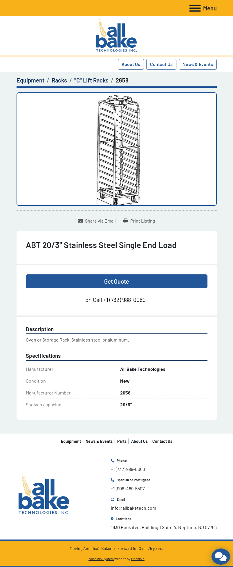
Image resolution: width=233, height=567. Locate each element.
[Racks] (59, 80)
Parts (122, 441)
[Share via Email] (97, 220)
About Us (131, 64)
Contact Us (161, 64)
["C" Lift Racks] (91, 80)
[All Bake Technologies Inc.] (44, 493)
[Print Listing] (139, 220)
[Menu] (195, 8)
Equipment (71, 441)
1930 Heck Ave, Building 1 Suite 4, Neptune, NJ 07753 (164, 527)
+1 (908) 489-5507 (128, 488)
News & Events (198, 64)
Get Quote (116, 281)
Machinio (138, 559)
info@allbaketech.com (133, 508)
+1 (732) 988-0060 (124, 299)
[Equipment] (30, 80)
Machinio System (101, 559)
